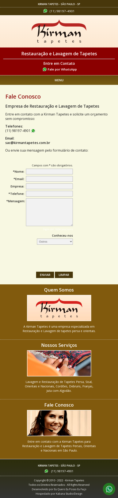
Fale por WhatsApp (62, 69)
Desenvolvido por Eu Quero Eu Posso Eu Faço (59, 489)
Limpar (64, 275)
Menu (59, 80)
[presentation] (41, 259)
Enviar (45, 275)
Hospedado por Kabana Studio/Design (59, 493)
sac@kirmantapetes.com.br (27, 142)
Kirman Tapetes (59, 31)
